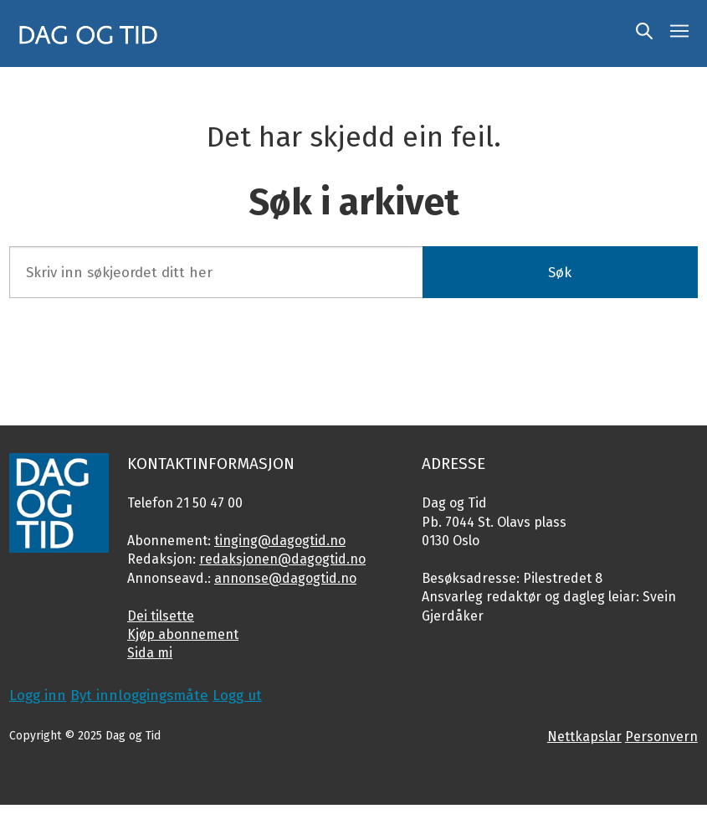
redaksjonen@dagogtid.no (282, 559)
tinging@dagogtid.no (280, 541)
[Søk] (644, 33)
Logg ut (237, 695)
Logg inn (37, 695)
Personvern (661, 736)
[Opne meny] (679, 33)
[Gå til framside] (88, 33)
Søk (559, 272)
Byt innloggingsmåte (139, 695)
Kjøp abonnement (182, 634)
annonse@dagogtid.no (285, 578)
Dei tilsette (160, 616)
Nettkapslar (584, 736)
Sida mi (149, 653)
